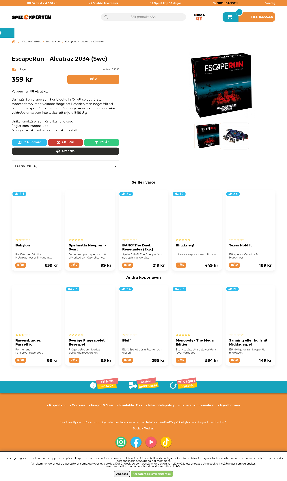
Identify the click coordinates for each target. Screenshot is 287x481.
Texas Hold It (240, 245)
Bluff (126, 340)
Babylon (22, 245)
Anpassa (122, 474)
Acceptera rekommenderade (152, 474)
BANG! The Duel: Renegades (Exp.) (137, 247)
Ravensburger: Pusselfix (28, 342)
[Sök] (143, 17)
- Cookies (77, 405)
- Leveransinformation (196, 405)
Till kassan (262, 17)
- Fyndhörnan (229, 405)
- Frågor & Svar (101, 405)
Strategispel (53, 41)
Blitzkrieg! (185, 245)
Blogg (266, 32)
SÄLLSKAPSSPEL (31, 41)
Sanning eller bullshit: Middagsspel (248, 342)
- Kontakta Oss (129, 405)
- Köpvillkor (56, 405)
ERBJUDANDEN (227, 3)
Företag (270, 3)
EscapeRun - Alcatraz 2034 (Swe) (84, 41)
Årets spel (236, 33)
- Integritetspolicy (160, 405)
